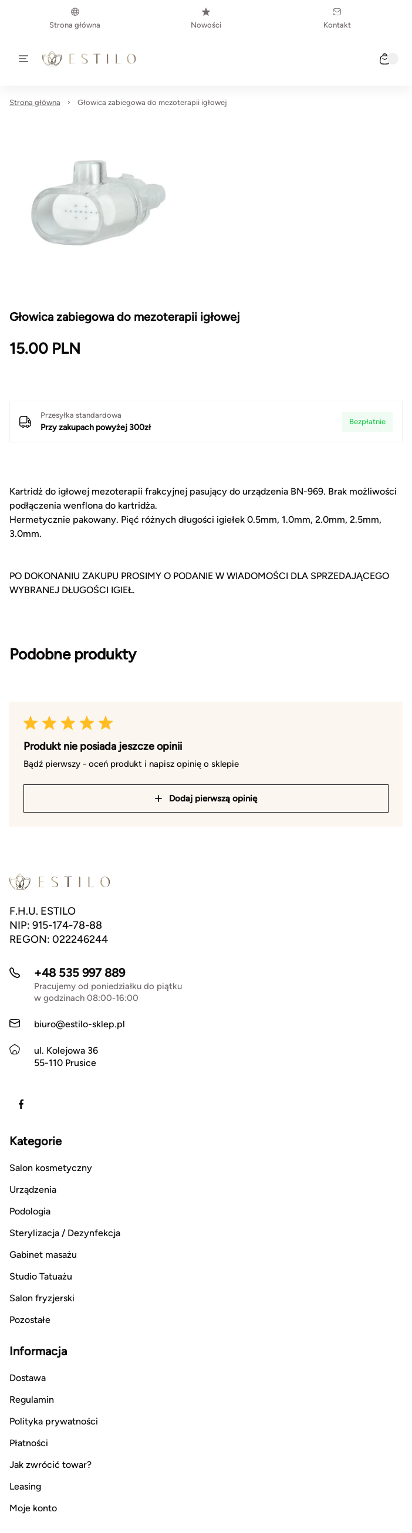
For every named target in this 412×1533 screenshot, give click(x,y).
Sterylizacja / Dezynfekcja (64, 1232)
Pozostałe (29, 1319)
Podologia (29, 1211)
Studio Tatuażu (40, 1276)
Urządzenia (32, 1189)
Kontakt (337, 18)
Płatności (28, 1443)
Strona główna (74, 18)
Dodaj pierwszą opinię (206, 798)
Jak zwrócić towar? (50, 1464)
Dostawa (27, 1377)
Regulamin (31, 1399)
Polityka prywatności (53, 1421)
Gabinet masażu (43, 1254)
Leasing (25, 1486)
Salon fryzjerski (42, 1298)
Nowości (206, 18)
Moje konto (33, 1508)
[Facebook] (21, 1104)
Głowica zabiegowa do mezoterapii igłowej (152, 102)
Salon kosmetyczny (50, 1167)
